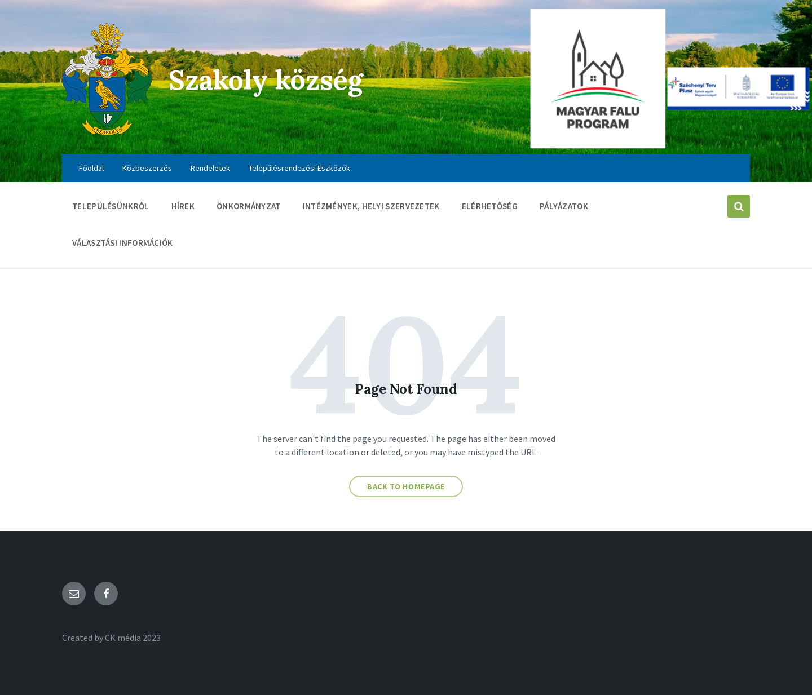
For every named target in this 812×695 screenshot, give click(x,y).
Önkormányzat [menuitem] (249, 206)
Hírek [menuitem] (183, 206)
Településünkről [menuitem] (110, 206)
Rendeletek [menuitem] (210, 168)
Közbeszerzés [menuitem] (147, 168)
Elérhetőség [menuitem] (490, 206)
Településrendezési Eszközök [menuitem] (299, 168)
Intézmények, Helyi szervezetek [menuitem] (371, 206)
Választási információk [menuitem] (122, 242)
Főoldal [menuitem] (91, 168)
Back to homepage (406, 486)
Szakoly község (266, 80)
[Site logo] (107, 132)
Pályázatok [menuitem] (564, 206)
